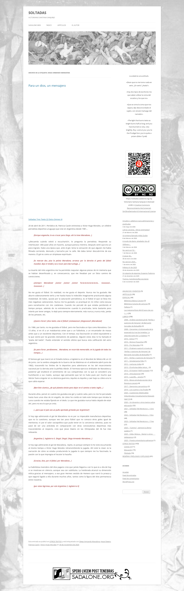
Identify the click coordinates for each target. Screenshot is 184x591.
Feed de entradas (129, 475)
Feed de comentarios (131, 478)
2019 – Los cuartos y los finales (136, 389)
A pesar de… (127, 256)
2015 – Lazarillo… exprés (133, 377)
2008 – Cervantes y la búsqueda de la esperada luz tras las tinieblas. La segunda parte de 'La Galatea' (138, 332)
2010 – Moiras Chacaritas (134, 342)
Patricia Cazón (34, 544)
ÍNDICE (49, 25)
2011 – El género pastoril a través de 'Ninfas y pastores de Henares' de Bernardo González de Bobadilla (138, 351)
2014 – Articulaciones (132, 374)
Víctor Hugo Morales (48, 544)
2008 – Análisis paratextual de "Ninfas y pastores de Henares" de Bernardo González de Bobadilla (139, 323)
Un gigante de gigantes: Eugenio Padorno (139, 273)
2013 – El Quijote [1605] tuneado (136, 370)
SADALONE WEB (34, 25)
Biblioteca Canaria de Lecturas (136, 304)
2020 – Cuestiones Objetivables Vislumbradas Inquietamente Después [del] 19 (139, 396)
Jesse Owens (106, 541)
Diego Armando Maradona (89, 541)
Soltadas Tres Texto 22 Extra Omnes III (45, 219)
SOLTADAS (37, 12)
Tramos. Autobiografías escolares (135, 279)
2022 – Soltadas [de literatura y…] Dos (139, 415)
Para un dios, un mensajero (47, 85)
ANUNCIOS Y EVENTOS (131, 291)
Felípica (127, 307)
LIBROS (125, 316)
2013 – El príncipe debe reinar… (136, 367)
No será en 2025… (129, 262)
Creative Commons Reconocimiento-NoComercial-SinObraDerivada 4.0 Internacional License (139, 208)
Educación (128, 450)
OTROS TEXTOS (56, 541)
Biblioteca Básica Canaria (133, 300)
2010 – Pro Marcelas (132, 345)
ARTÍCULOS (61, 25)
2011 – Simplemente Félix (134, 361)
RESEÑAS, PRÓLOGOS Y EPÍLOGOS (136, 456)
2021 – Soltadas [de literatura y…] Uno (139, 408)
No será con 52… (129, 250)
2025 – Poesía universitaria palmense (138, 440)
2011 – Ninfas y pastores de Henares (138, 358)
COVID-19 (128, 447)
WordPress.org (128, 482)
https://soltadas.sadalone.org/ (138, 198)
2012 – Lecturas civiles (132, 364)
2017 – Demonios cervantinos (135, 386)
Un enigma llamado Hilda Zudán (135, 235)
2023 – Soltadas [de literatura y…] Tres (139, 421)
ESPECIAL (126, 297)
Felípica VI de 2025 (130, 267)
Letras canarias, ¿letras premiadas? (136, 230)
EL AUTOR (75, 25)
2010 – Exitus (129, 339)
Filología (127, 453)
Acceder (126, 472)
